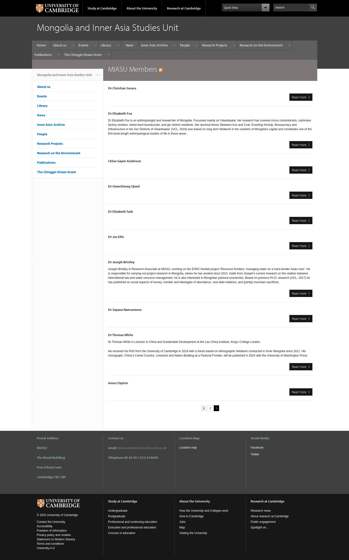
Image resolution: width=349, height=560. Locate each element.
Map (182, 527)
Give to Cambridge (191, 516)
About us (59, 45)
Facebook (257, 447)
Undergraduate (117, 510)
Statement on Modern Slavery (56, 539)
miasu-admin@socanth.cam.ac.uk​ (142, 448)
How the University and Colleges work (203, 510)
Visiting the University (193, 533)
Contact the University (51, 522)
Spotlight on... (259, 527)
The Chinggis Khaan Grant (83, 54)
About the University (142, 8)
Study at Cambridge (102, 8)
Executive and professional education (132, 527)
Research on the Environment (261, 45)
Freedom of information (52, 530)
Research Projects (214, 45)
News (130, 45)
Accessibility (45, 526)
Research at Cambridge (184, 8)
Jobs (182, 522)
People (185, 45)
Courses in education (121, 533)
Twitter (255, 454)
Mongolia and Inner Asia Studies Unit (64, 77)
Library (106, 45)
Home (41, 45)
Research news (261, 510)
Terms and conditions (50, 543)
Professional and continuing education (132, 522)
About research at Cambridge (270, 516)
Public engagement (263, 522)
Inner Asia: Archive (154, 45)
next (216, 408)
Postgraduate (116, 516)
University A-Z (46, 548)
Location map (188, 447)
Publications (43, 54)
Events (83, 45)
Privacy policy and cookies (54, 535)
